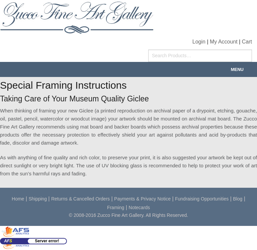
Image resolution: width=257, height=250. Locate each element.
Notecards (139, 207)
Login (198, 42)
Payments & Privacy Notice (142, 198)
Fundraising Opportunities (202, 198)
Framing (115, 207)
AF (8, 241)
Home (18, 198)
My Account (224, 42)
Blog (237, 198)
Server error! (47, 241)
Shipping (37, 198)
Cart (247, 42)
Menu (237, 69)
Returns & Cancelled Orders (80, 198)
